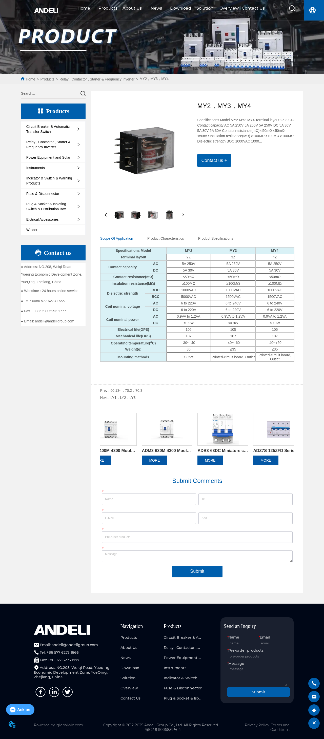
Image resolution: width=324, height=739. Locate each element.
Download (180, 8)
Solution (204, 8)
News (156, 8)
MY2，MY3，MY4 (154, 79)
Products (107, 8)
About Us (132, 8)
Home (83, 8)
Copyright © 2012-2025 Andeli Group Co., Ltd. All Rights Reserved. (161, 725)
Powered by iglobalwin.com (58, 725)
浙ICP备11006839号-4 (163, 729)
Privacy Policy (257, 725)
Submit (197, 571)
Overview (229, 8)
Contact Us (253, 8)
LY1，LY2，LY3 (123, 398)
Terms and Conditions (280, 727)
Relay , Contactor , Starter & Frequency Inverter (96, 79)
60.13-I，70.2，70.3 (126, 390)
